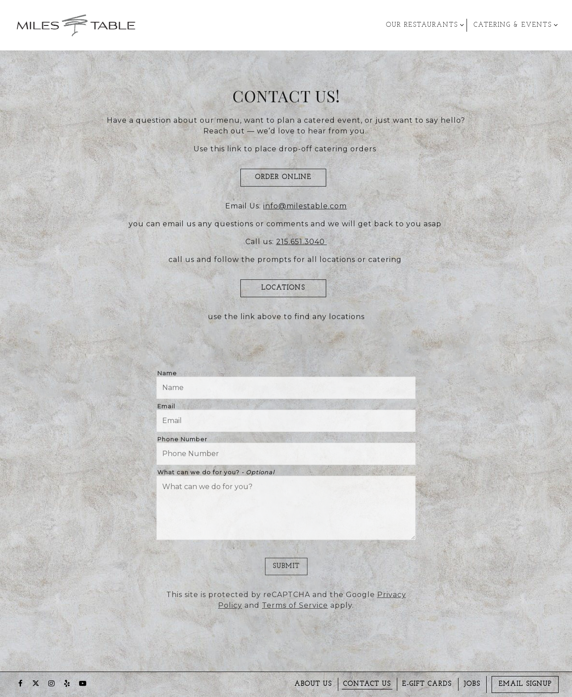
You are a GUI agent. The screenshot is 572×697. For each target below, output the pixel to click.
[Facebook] (20, 683)
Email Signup (525, 684)
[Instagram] (51, 683)
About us (313, 684)
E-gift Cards (427, 684)
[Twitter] (36, 683)
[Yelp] (67, 683)
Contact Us (367, 684)
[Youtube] (82, 683)
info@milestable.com (305, 207)
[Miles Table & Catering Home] (76, 25)
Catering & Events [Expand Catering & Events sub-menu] (514, 24)
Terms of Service (295, 608)
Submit (286, 568)
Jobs (471, 684)
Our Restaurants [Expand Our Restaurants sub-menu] (423, 24)
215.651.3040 (301, 243)
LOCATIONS (283, 289)
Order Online (283, 178)
